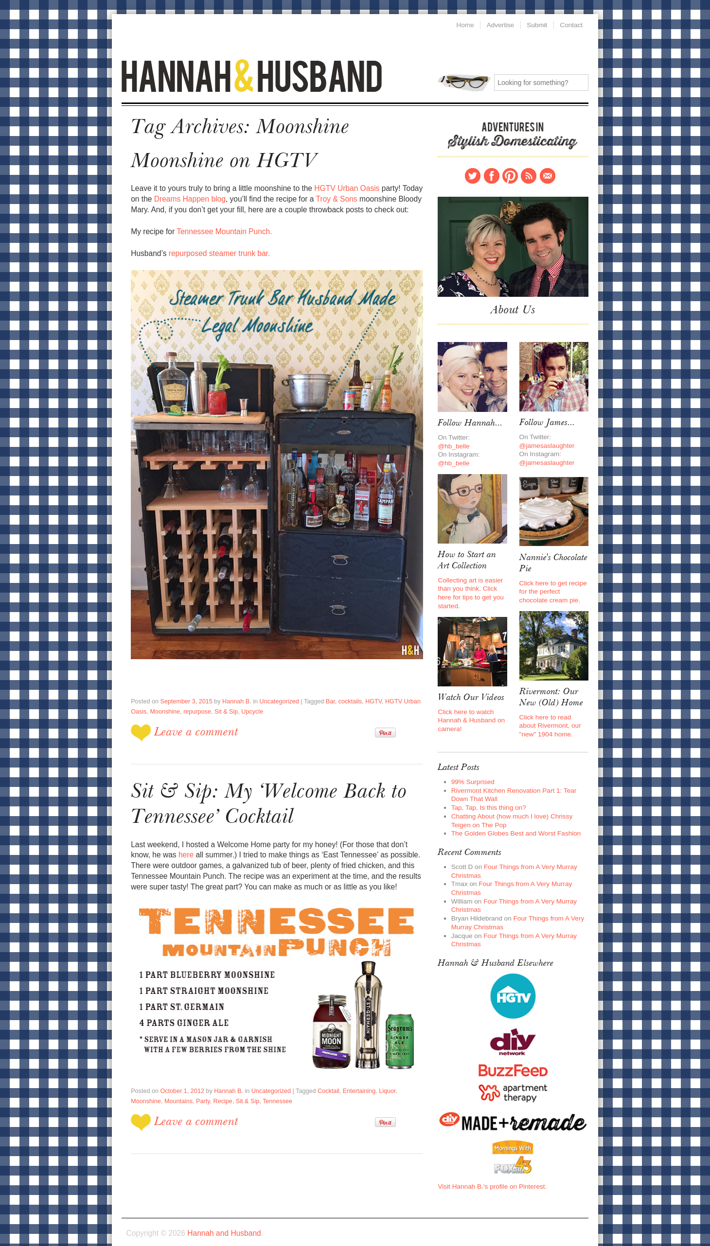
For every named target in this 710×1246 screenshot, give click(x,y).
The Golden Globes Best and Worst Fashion (513, 819)
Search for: (464, 80)
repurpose (194, 703)
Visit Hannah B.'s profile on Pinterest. (490, 1165)
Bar (323, 693)
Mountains (144, 1085)
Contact (547, 173)
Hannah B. (233, 693)
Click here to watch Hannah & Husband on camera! (470, 710)
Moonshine (163, 703)
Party (168, 1085)
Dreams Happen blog (177, 195)
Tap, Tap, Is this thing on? (487, 794)
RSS (528, 173)
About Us (513, 307)
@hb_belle (453, 440)
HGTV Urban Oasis (339, 185)
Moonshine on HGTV (220, 159)
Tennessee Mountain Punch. (221, 226)
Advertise (499, 24)
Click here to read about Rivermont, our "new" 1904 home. (553, 715)
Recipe (187, 1085)
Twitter (472, 173)
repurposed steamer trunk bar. (217, 247)
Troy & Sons (320, 195)
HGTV (364, 693)
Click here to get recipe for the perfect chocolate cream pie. (553, 584)
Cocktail (321, 1075)
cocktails (342, 693)
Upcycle (247, 703)
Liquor (378, 1075)
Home (463, 24)
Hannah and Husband (252, 74)
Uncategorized (274, 693)
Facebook (491, 173)
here (162, 841)
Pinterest (510, 173)
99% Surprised (472, 769)
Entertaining (351, 1075)
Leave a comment (194, 723)
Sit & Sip (223, 703)
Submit (537, 24)
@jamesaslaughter (546, 440)
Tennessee (240, 1085)
